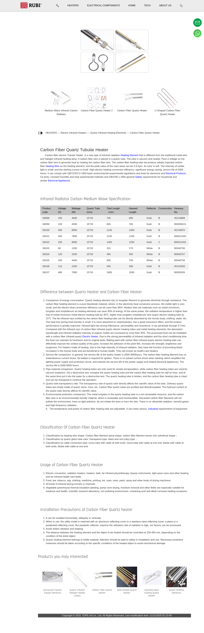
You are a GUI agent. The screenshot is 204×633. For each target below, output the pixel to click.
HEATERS (73, 5)
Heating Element (132, 155)
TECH (147, 5)
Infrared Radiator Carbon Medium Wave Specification (14, 37)
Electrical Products (179, 173)
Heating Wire (55, 166)
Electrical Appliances (62, 180)
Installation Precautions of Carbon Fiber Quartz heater (14, 86)
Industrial (155, 408)
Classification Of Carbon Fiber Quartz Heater (13, 64)
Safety (141, 177)
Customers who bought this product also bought (15, 100)
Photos (7, 28)
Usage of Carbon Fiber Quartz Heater (13, 75)
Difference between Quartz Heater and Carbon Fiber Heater (14, 51)
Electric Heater (93, 336)
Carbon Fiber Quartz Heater (148, 132)
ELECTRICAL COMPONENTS (103, 5)
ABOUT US (165, 5)
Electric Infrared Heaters (76, 132)
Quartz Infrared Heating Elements (111, 132)
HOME (132, 5)
